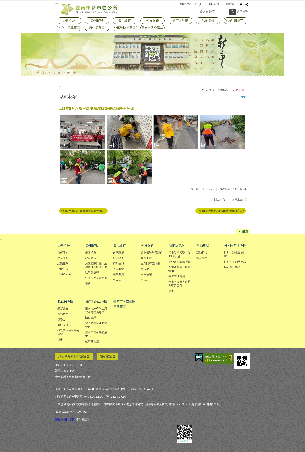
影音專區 (201, 258)
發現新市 (124, 20)
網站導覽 (185, 4)
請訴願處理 (92, 272)
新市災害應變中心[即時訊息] (179, 254)
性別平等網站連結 (235, 261)
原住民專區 (97, 27)
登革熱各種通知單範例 (96, 325)
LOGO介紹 (64, 274)
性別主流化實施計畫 (235, 254)
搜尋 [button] (232, 12)
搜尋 (199, 10)
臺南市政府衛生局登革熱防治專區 (96, 310)
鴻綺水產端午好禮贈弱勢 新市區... (83, 210)
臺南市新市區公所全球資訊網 (89, 9)
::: (60, 87)
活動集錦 (208, 20)
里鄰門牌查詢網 (150, 263)
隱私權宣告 (107, 356)
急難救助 (62, 314)
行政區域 (118, 263)
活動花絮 (238, 90)
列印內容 (243, 96)
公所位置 (62, 268)
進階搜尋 (242, 11)
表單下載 (146, 258)
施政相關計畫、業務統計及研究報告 (96, 265)
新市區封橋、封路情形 (179, 269)
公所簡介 (62, 252)
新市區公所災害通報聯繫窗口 (179, 283)
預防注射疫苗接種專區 (236, 20)
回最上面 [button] (237, 199)
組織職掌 (62, 263)
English (199, 4)
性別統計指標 (232, 267)
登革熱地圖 (92, 341)
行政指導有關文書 (96, 278)
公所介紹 (69, 20)
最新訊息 (62, 308)
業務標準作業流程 (152, 252)
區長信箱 (146, 274)
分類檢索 (228, 4)
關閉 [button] (245, 231)
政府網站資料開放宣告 (73, 356)
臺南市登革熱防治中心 (96, 334)
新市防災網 (180, 20)
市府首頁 (213, 4)
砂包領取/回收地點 (179, 261)
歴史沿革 (118, 258)
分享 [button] (247, 4)
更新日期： (62, 364)
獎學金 (61, 319)
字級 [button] (241, 4)
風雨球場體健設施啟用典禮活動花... (220, 210)
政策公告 (90, 258)
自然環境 (118, 252)
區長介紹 (62, 258)
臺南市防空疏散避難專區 (153, 27)
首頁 (208, 90)
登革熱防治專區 (125, 27)
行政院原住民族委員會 (68, 332)
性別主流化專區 (69, 27)
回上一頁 (219, 199)
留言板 (145, 268)
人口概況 (118, 268)
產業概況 (118, 274)
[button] (82, 132)
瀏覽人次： (62, 370)
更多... (89, 283)
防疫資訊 (90, 317)
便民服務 (152, 20)
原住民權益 (64, 324)
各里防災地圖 (176, 276)
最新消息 (90, 252)
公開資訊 (97, 20)
